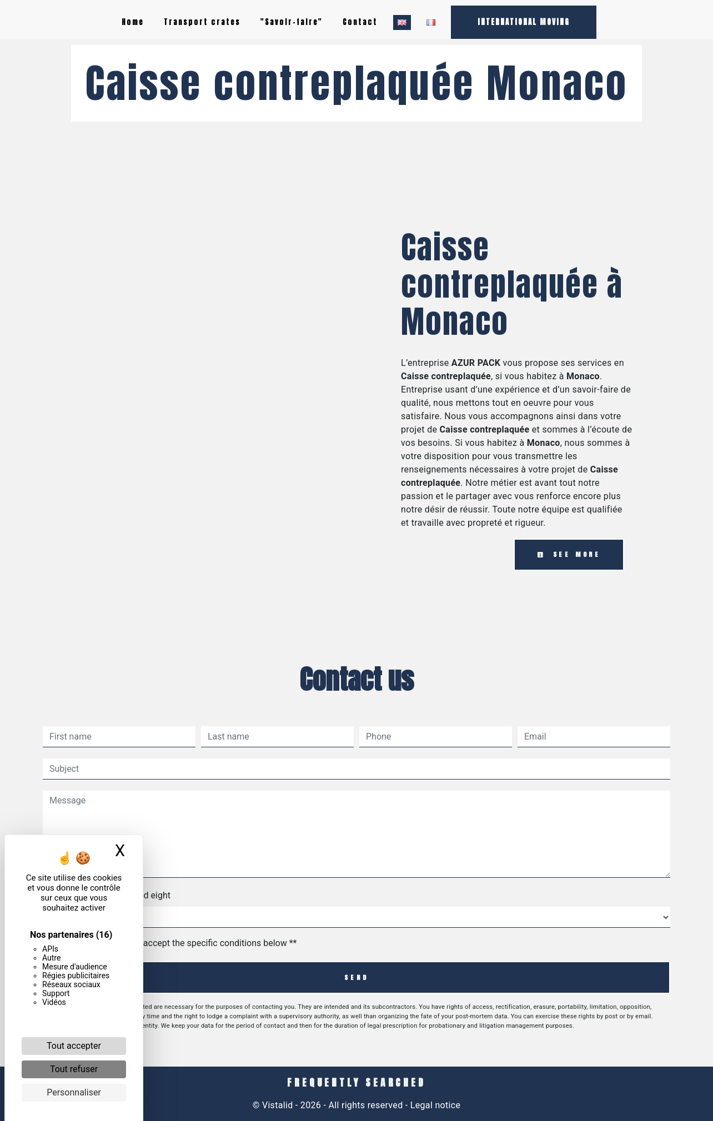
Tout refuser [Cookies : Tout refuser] (74, 1069)
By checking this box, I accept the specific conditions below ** (175, 943)
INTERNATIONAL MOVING (524, 22)
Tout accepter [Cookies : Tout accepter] (74, 1045)
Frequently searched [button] (356, 1082)
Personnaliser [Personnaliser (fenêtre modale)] (74, 1092)
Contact (360, 22)
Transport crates (202, 22)
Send (356, 977)
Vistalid (277, 1105)
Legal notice (434, 1105)
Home (133, 22)
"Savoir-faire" (291, 22)
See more (569, 554)
